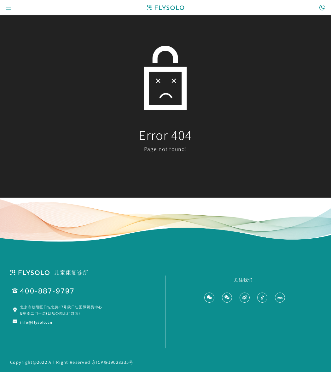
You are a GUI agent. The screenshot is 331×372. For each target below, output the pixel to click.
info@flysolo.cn (36, 322)
